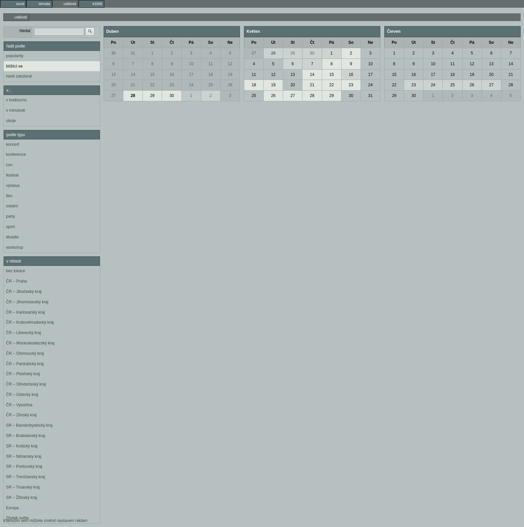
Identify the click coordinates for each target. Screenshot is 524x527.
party (10, 216)
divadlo (12, 237)
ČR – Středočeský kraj (26, 384)
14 (133, 74)
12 (230, 64)
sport (10, 226)
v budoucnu (16, 100)
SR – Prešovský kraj (24, 466)
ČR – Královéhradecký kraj (30, 322)
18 (211, 74)
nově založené (19, 76)
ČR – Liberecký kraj (23, 332)
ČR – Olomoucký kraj (25, 353)
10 (191, 64)
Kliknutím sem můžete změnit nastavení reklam (45, 520)
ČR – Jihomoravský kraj (27, 302)
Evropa (12, 508)
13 (113, 74)
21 (133, 85)
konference (16, 154)
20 (113, 85)
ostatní (12, 206)
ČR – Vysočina (19, 405)
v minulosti (15, 110)
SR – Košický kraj (21, 446)
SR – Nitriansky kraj (23, 456)
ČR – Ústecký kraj (22, 394)
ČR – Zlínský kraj (21, 415)
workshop (14, 247)
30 (113, 53)
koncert (12, 144)
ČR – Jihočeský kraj (23, 291)
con (9, 165)
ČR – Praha (16, 281)
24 (191, 85)
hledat (24, 30)
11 (211, 64)
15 (152, 74)
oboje (11, 120)
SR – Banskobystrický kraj (29, 425)
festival (12, 175)
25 (211, 85)
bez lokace (15, 271)
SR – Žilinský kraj (21, 497)
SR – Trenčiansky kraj (25, 477)
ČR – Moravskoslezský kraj (30, 343)
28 (133, 95)
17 (191, 74)
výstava (13, 185)
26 (230, 85)
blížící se (14, 66)
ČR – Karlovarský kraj (25, 312)
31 (133, 53)
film (9, 196)
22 (152, 85)
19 (230, 74)
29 (152, 95)
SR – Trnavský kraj (23, 487)
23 (171, 85)
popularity (14, 56)
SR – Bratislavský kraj (25, 435)
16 (171, 74)
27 (113, 95)
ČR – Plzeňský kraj (23, 374)
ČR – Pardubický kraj (25, 363)
